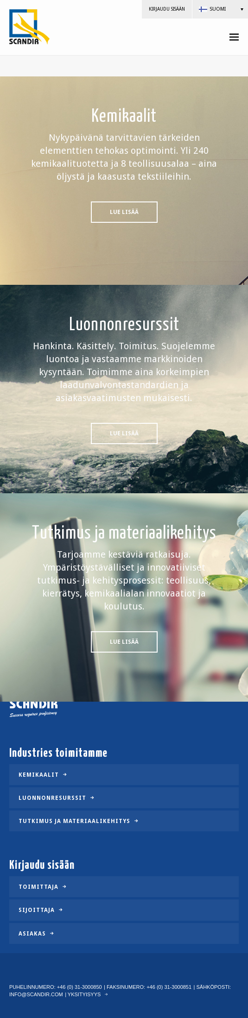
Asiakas (32, 933)
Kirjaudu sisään (167, 9)
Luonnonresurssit (52, 798)
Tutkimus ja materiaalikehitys (74, 821)
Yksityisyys (84, 994)
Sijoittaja (37, 910)
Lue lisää (124, 213)
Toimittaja (38, 887)
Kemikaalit (39, 774)
